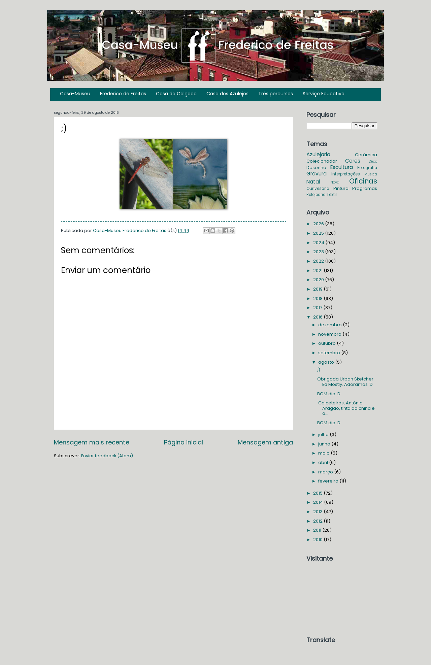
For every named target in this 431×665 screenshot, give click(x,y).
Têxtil (332, 194)
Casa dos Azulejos (227, 93)
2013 (318, 511)
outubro (327, 343)
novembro (330, 334)
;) (318, 370)
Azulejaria (318, 154)
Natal (313, 181)
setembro (329, 353)
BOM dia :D (328, 394)
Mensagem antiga (265, 442)
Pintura (341, 188)
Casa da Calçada (176, 93)
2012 (318, 521)
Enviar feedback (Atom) (107, 456)
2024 (319, 242)
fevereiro (328, 481)
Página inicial (183, 442)
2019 (318, 289)
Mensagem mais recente (91, 442)
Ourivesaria (317, 188)
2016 (318, 317)
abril (323, 462)
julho (324, 434)
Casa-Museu (75, 93)
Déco (373, 161)
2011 (317, 530)
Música (370, 174)
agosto (326, 362)
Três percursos (275, 93)
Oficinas (363, 181)
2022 (319, 261)
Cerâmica (366, 155)
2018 (318, 298)
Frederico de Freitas (123, 93)
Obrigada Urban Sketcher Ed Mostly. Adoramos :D (345, 381)
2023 (319, 251)
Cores (352, 160)
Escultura (341, 167)
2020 (319, 279)
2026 (319, 224)
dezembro (330, 325)
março (326, 472)
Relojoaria (316, 194)
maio (324, 453)
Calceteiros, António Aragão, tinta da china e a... (346, 408)
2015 (318, 493)
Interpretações (345, 174)
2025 (319, 233)
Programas (364, 188)
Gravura (316, 173)
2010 (318, 539)
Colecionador (321, 161)
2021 (318, 270)
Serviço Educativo (323, 93)
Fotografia (367, 167)
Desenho (316, 167)
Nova (334, 182)
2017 (318, 307)
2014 (318, 502)
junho (324, 444)
